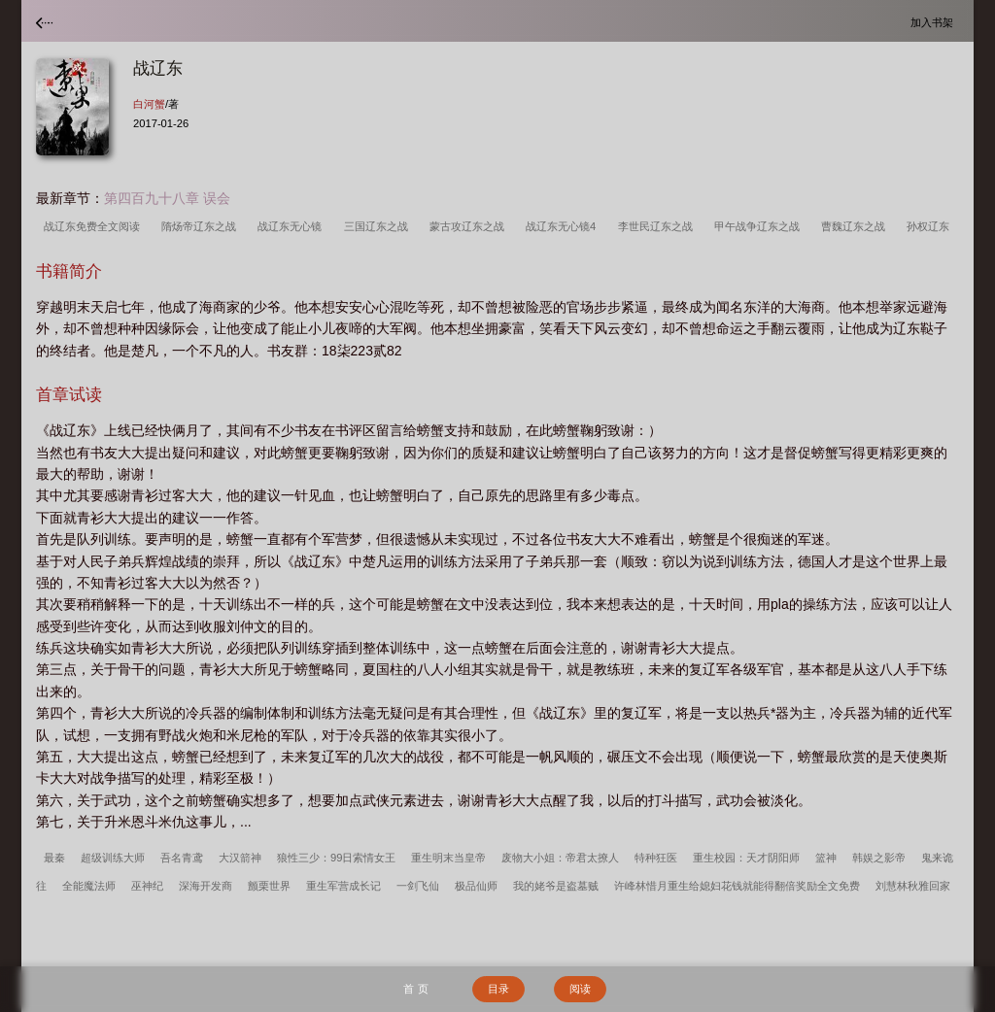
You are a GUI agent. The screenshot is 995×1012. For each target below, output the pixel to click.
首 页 (415, 989)
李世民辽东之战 (658, 226)
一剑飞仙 (417, 886)
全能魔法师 (89, 886)
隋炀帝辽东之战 (201, 226)
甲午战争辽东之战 (760, 226)
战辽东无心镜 (292, 226)
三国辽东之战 (379, 226)
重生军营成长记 (343, 886)
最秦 (54, 857)
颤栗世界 (269, 886)
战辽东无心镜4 (563, 226)
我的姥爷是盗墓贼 (556, 886)
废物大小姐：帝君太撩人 (560, 857)
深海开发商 (205, 886)
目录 (498, 989)
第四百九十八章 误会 (167, 198)
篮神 (826, 857)
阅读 (580, 989)
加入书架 (934, 22)
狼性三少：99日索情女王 (336, 857)
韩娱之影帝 (879, 857)
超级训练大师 (113, 857)
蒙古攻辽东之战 (469, 226)
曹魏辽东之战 (856, 226)
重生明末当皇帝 (448, 857)
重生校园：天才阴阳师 (746, 857)
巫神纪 (147, 886)
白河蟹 (149, 104)
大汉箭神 (240, 857)
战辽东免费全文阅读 (95, 226)
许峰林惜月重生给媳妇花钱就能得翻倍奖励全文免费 (737, 886)
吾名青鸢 (181, 857)
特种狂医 (656, 857)
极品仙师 (476, 886)
